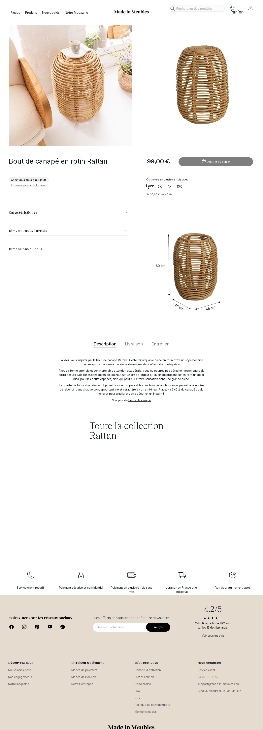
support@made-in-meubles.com (219, 684)
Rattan (102, 435)
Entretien (160, 344)
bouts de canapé (139, 400)
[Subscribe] (158, 627)
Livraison (134, 344)
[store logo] (131, 12)
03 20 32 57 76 (208, 677)
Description (105, 344)
